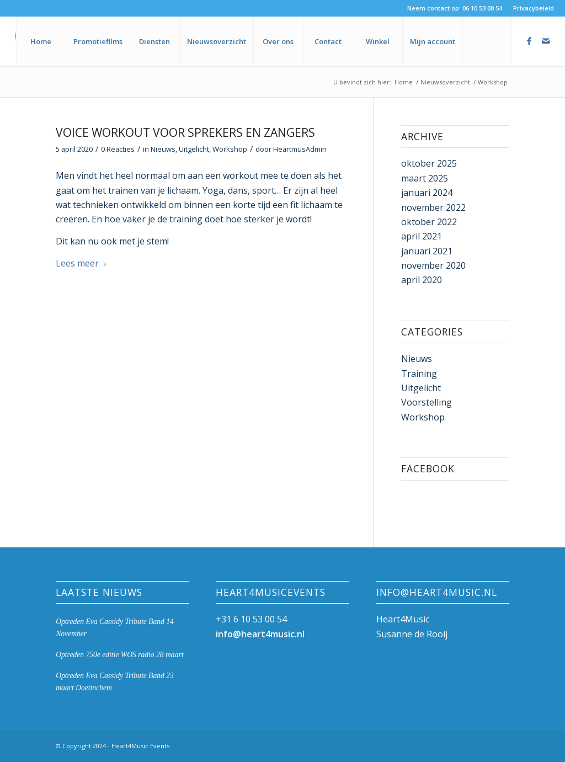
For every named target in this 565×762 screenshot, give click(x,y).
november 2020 (433, 265)
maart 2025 (424, 178)
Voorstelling (426, 402)
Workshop (229, 149)
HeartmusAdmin (300, 149)
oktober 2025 (429, 163)
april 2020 (421, 280)
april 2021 (421, 236)
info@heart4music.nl (260, 634)
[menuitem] (531, 8)
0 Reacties (118, 149)
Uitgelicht (194, 149)
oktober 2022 (429, 222)
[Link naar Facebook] (529, 41)
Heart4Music (402, 619)
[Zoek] (487, 41)
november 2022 (433, 207)
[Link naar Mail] (545, 41)
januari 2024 (426, 192)
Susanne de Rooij (411, 634)
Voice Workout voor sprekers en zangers (185, 132)
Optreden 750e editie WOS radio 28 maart (119, 655)
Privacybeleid (533, 8)
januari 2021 (426, 251)
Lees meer (82, 263)
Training (419, 373)
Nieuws (163, 149)
